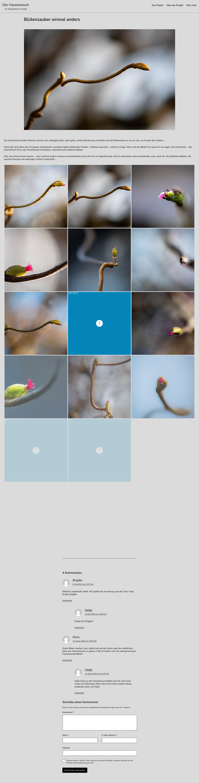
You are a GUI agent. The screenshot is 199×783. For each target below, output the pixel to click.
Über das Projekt (174, 5)
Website (66, 748)
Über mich (191, 5)
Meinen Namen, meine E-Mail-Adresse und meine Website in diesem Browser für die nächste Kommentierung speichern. (100, 761)
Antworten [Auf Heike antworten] (79, 627)
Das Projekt (157, 5)
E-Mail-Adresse (109, 735)
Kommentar (68, 712)
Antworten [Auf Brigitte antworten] (67, 600)
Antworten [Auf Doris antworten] (67, 660)
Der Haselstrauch (15, 5)
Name (65, 735)
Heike (88, 610)
